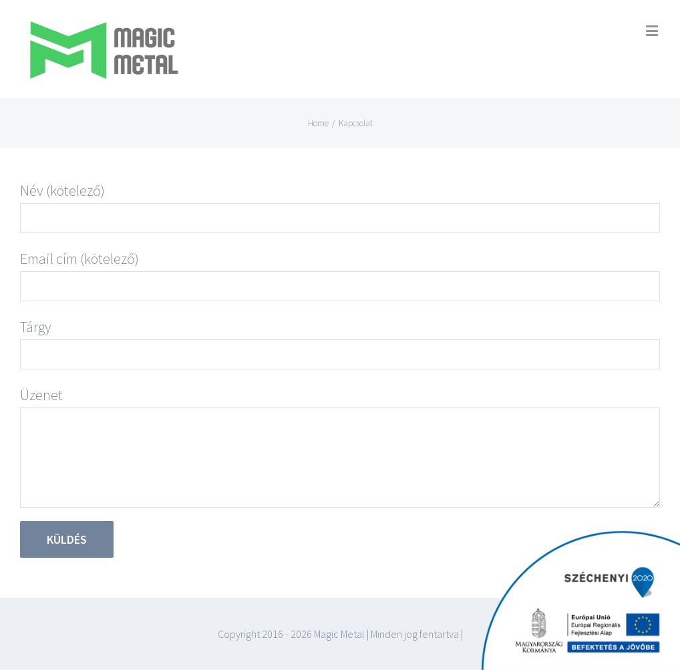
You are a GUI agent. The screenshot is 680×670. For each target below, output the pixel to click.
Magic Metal (338, 634)
